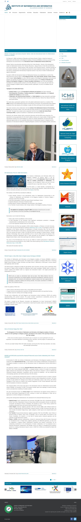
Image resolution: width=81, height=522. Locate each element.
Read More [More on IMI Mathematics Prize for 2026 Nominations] (54, 250)
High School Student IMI (70, 508)
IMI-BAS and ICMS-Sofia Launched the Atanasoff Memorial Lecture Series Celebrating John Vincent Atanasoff (30, 356)
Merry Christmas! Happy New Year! (13, 329)
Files (62, 53)
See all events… (62, 19)
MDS (25, 250)
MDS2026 (27, 250)
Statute (32, 189)
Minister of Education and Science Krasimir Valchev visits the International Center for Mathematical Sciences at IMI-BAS (30, 54)
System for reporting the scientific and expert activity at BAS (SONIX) (60, 511)
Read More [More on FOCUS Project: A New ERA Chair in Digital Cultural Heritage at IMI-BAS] (54, 323)
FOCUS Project (18, 323)
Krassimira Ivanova (24, 323)
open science (36, 323)
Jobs (62, 58)
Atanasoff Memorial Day (22, 473)
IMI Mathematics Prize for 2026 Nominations (16, 173)
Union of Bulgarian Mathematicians (68, 507)
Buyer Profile (63, 56)
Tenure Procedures (65, 60)
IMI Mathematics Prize (20, 250)
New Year (22, 349)
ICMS (27, 473)
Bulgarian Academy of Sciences (69, 505)
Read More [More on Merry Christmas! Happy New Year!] (54, 349)
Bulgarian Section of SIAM (70, 510)
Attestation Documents (66, 62)
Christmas (18, 349)
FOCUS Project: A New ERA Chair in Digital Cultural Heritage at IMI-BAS (23, 256)
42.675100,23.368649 (19, 510)
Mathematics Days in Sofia (36, 227)
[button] (69, 12)
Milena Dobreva (31, 323)
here (22, 245)
